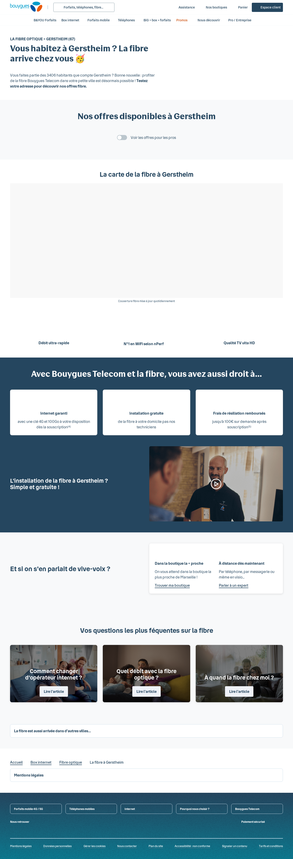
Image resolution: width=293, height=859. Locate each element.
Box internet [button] (70, 20)
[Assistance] (183, 7)
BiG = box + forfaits (157, 20)
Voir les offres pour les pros (153, 137)
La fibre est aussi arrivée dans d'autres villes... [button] (52, 731)
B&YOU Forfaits (45, 20)
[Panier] (239, 7)
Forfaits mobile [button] (98, 20)
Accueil (16, 762)
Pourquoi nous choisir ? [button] (194, 808)
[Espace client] (267, 7)
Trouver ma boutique (172, 585)
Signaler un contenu (234, 846)
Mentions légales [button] (28, 775)
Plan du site (156, 846)
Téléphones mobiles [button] (82, 808)
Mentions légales (21, 846)
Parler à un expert (233, 585)
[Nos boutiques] (213, 7)
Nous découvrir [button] (209, 20)
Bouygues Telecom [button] (247, 808)
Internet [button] (130, 808)
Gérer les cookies (95, 846)
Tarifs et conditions (271, 846)
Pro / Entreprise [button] (242, 20)
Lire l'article (54, 691)
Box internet (41, 762)
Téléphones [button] (126, 20)
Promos (184, 20)
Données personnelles (57, 846)
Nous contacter (127, 846)
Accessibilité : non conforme (192, 846)
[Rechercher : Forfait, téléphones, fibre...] (83, 7)
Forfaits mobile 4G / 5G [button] (28, 808)
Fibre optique (70, 762)
